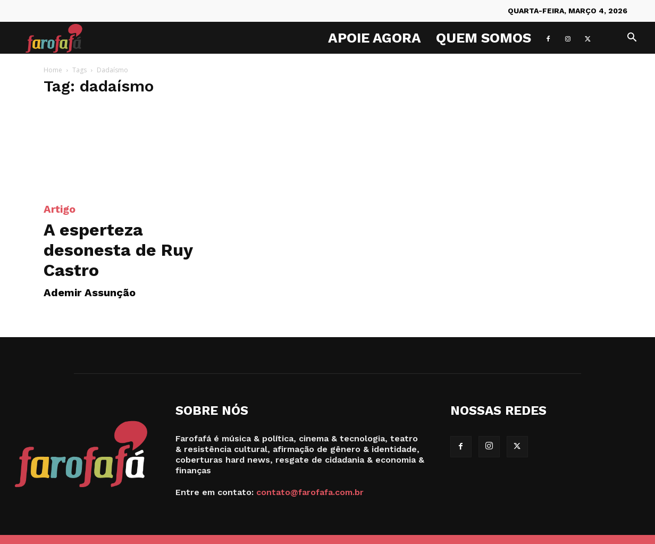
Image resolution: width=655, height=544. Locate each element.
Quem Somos (483, 38)
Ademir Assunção (90, 292)
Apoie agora (374, 38)
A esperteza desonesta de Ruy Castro (118, 250)
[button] (631, 39)
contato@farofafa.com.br (310, 492)
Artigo (59, 209)
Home (53, 69)
